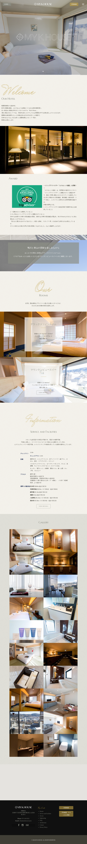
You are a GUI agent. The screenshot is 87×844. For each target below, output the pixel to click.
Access (42, 816)
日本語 (6, 4)
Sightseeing (43, 818)
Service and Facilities (45, 813)
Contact (42, 825)
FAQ (41, 820)
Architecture (43, 822)
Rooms (42, 811)
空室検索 (74, 4)
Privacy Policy (43, 827)
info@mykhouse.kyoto (25, 821)
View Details (43, 343)
